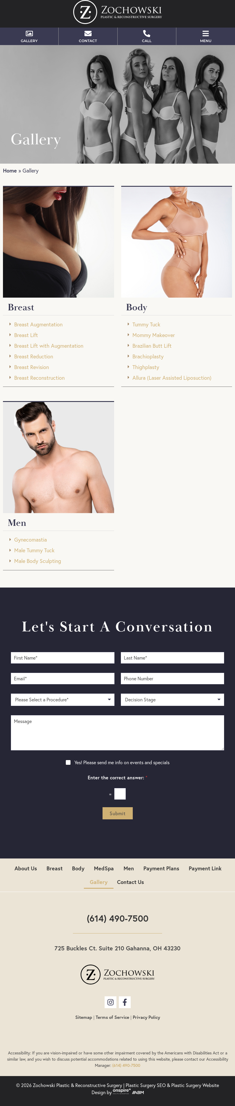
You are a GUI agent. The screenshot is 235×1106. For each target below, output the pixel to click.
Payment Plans (161, 868)
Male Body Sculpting (37, 561)
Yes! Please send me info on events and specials (122, 762)
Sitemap (83, 1017)
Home (10, 170)
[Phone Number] (173, 678)
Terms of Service (112, 1017)
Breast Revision (31, 367)
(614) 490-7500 (117, 918)
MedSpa (104, 868)
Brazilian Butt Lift (152, 345)
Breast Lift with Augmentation (48, 345)
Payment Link (205, 868)
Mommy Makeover (153, 335)
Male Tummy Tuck (34, 550)
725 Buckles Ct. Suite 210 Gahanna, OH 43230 (117, 948)
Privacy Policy (146, 1017)
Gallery (99, 881)
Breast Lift (26, 335)
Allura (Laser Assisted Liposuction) (172, 377)
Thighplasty (145, 367)
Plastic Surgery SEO (146, 1085)
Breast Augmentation (38, 324)
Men (129, 868)
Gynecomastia (30, 539)
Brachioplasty (148, 356)
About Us (26, 868)
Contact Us (130, 881)
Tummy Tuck (146, 324)
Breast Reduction (33, 356)
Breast (55, 868)
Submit (118, 813)
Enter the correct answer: (117, 778)
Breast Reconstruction (39, 377)
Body (78, 868)
